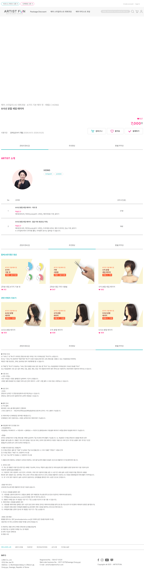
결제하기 (133, 131)
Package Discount (38, 12)
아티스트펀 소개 (6, 547)
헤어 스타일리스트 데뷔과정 (61, 12)
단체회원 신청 (28, 4)
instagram (48, 174)
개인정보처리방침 (42, 547)
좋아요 (115, 131)
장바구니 (96, 131)
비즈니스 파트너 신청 (10, 4)
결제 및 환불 (19, 547)
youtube (59, 174)
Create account (128, 4)
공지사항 (54, 547)
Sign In (137, 4)
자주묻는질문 (65, 547)
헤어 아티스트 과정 (83, 12)
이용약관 (29, 547)
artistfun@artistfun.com (16, 497)
